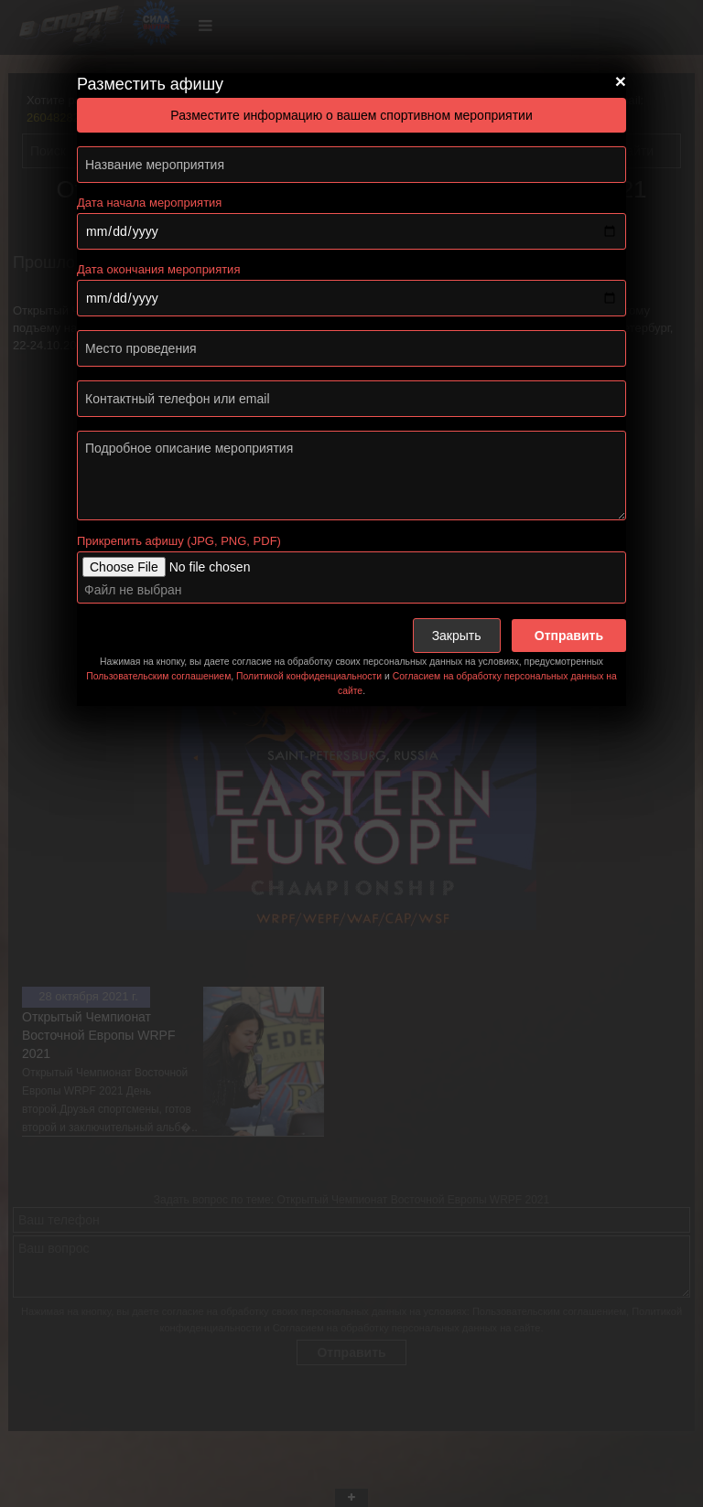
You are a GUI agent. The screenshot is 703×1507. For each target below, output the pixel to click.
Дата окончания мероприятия (158, 269)
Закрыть (456, 635)
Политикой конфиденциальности (309, 676)
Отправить (569, 635)
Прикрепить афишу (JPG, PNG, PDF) (179, 541)
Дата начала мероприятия (149, 202)
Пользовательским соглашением (158, 676)
